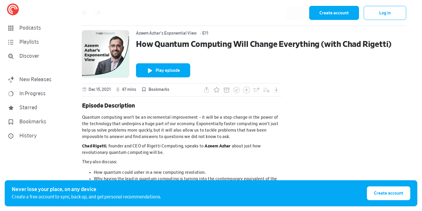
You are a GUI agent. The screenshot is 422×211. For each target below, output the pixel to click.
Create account (334, 13)
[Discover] (34, 56)
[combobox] (266, 13)
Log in (385, 13)
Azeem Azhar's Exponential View (166, 33)
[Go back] (85, 13)
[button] (35, 28)
